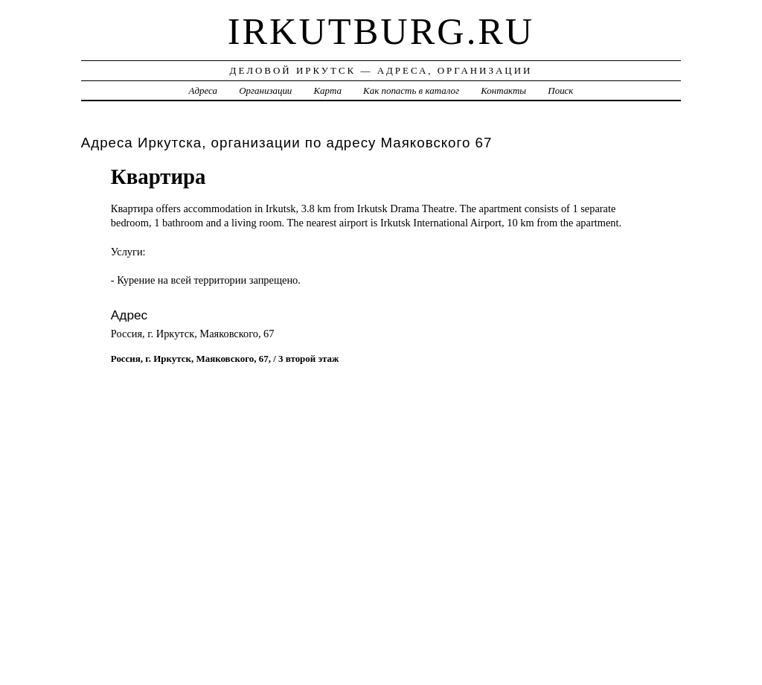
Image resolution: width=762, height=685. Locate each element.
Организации (265, 90)
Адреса (203, 90)
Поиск (560, 90)
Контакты (503, 90)
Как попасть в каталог (411, 90)
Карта (328, 90)
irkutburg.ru (381, 31)
